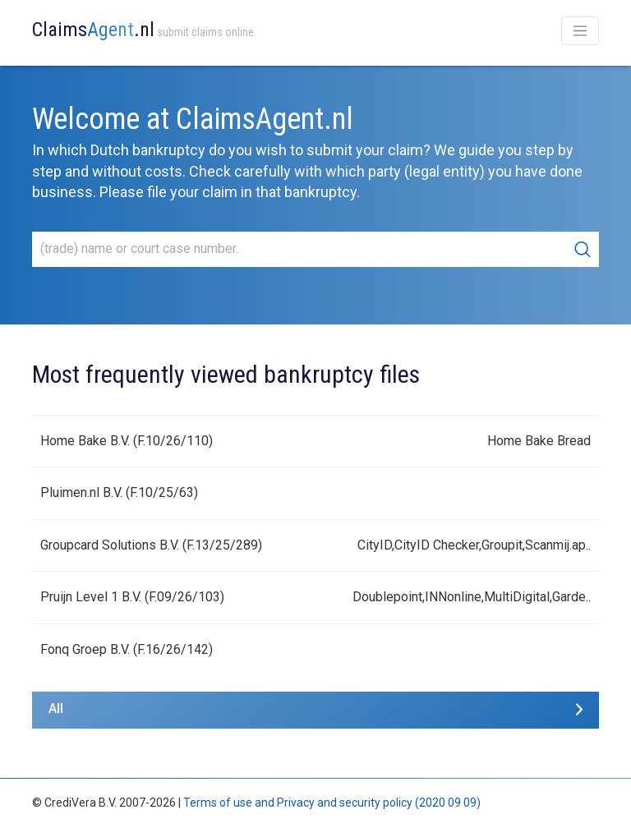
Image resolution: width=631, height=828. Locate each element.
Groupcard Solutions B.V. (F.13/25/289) (151, 545)
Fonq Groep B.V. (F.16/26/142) (126, 649)
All (55, 708)
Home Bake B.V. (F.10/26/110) (126, 440)
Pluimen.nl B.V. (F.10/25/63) (119, 492)
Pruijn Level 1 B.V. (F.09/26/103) (132, 597)
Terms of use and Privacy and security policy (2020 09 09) (332, 802)
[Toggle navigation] (580, 30)
